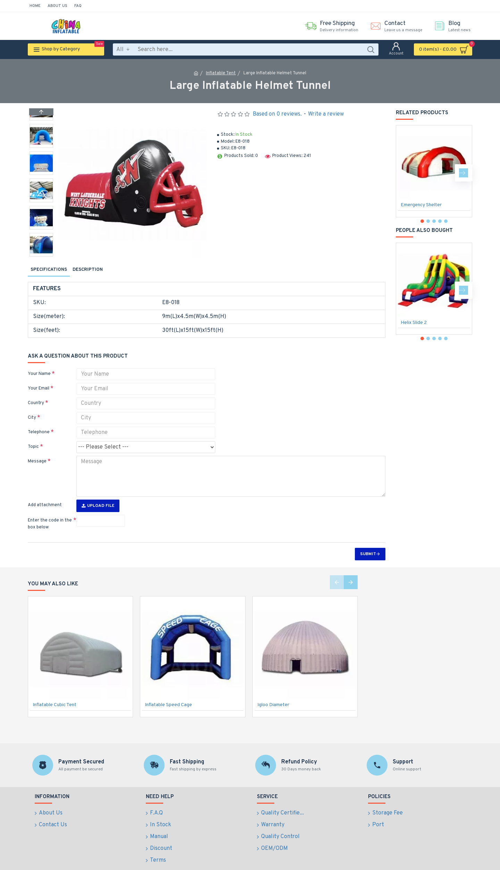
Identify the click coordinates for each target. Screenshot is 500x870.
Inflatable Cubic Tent (54, 692)
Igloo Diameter (273, 692)
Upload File (98, 492)
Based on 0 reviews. (277, 114)
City (32, 409)
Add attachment (45, 492)
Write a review (326, 114)
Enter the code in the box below (50, 510)
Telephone (39, 423)
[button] (41, 254)
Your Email (38, 380)
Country (36, 394)
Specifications (49, 270)
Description (88, 270)
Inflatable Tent (221, 73)
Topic (33, 438)
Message (37, 452)
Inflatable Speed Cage (168, 692)
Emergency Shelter (421, 205)
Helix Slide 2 (414, 323)
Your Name (39, 365)
